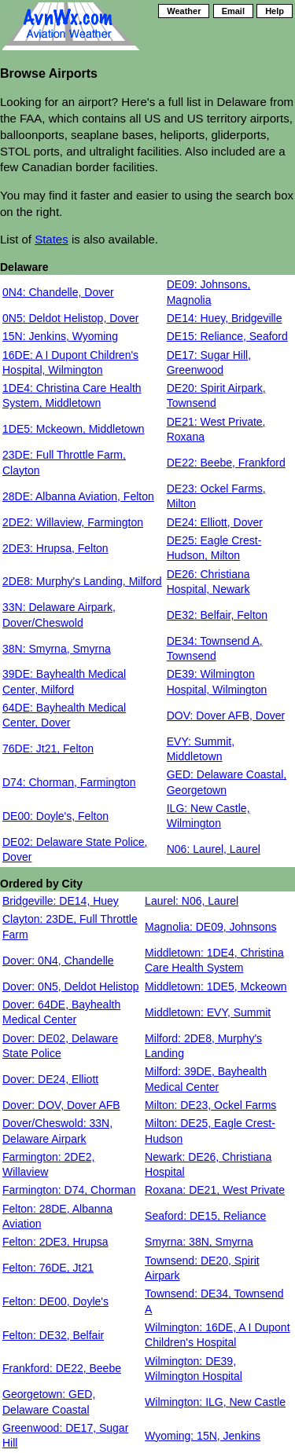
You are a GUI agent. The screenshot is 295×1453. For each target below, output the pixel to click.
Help (274, 11)
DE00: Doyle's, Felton (55, 816)
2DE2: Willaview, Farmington (72, 522)
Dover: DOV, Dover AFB (61, 1105)
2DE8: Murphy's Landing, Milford (82, 581)
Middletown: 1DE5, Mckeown (216, 986)
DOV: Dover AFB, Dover (226, 715)
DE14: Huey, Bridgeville (224, 318)
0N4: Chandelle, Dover (58, 292)
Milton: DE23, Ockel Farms (210, 1105)
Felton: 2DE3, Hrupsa (55, 1241)
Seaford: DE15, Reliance (205, 1216)
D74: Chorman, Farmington (69, 782)
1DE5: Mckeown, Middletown (73, 429)
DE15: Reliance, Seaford (227, 336)
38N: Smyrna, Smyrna (56, 648)
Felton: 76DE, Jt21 (48, 1267)
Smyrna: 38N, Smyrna (199, 1241)
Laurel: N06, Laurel (191, 901)
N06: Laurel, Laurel (213, 849)
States (51, 239)
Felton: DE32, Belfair (53, 1335)
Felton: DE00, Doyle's (55, 1301)
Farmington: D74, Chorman (69, 1190)
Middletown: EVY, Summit (208, 1012)
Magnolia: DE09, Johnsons (210, 926)
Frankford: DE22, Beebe (61, 1368)
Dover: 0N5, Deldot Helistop (70, 986)
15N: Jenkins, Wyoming (60, 336)
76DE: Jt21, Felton (48, 748)
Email (233, 11)
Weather (184, 11)
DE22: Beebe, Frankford (226, 462)
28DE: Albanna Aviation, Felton (78, 496)
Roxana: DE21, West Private (215, 1190)
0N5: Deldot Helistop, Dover (70, 318)
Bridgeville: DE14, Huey (60, 901)
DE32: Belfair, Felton (217, 615)
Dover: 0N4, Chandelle (58, 960)
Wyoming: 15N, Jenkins (202, 1435)
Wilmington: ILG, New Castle (215, 1402)
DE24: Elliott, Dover (215, 522)
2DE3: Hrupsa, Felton (55, 548)
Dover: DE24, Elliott (50, 1079)
